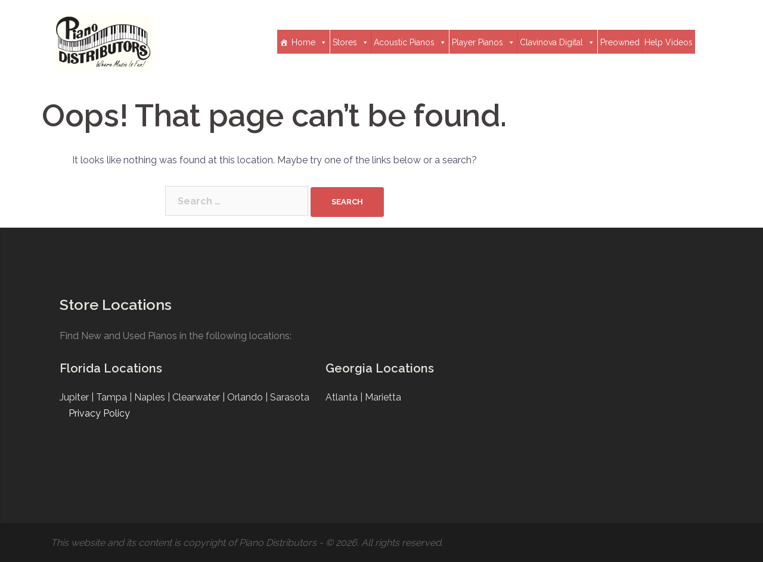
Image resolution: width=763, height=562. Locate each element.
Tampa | (115, 397)
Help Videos (668, 42)
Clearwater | (199, 397)
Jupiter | (78, 397)
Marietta (383, 397)
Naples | (153, 397)
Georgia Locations (379, 368)
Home (309, 42)
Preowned (620, 42)
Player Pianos (483, 42)
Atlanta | (345, 397)
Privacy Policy (99, 413)
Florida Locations (111, 368)
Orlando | (248, 397)
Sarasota (289, 397)
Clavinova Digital (557, 42)
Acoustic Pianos (410, 42)
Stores (351, 42)
